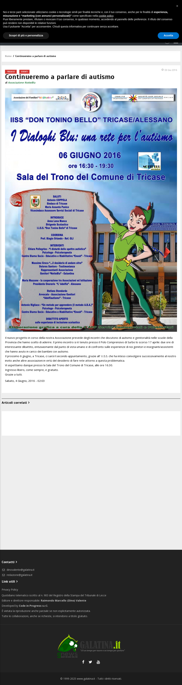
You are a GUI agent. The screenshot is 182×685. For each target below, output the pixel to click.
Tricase (11, 71)
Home (8, 56)
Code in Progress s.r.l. (33, 605)
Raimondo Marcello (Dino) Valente (63, 600)
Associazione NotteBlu (21, 82)
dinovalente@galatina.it (18, 569)
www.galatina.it (86, 678)
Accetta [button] (168, 35)
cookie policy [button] (106, 15)
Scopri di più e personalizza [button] (26, 35)
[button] (177, 6)
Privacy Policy (10, 589)
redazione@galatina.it (17, 575)
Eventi (24, 71)
